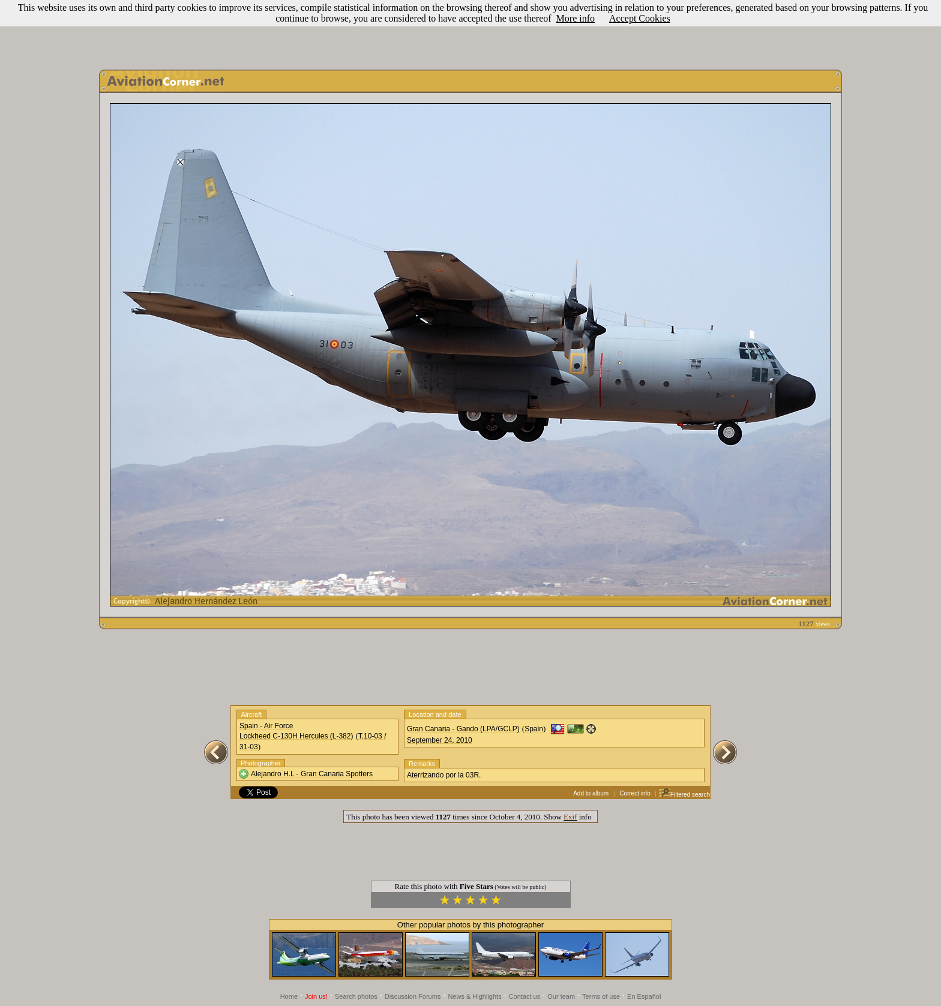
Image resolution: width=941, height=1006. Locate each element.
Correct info (635, 793)
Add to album (591, 793)
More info (575, 18)
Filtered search (684, 794)
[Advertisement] (470, 32)
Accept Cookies (639, 18)
